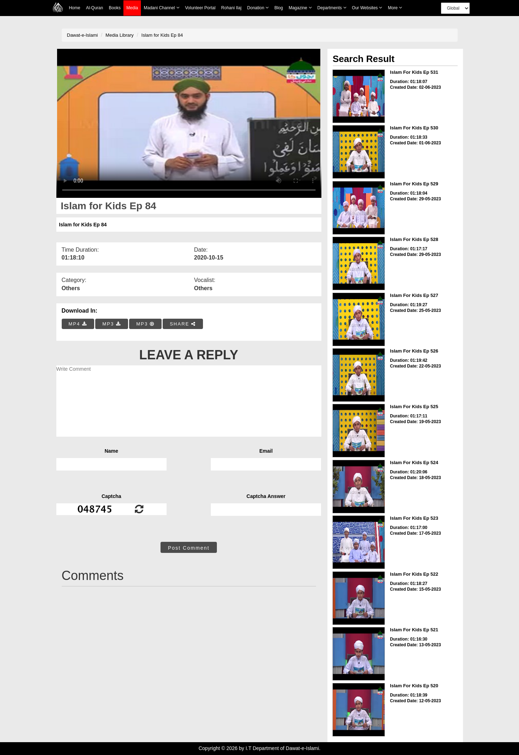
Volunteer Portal (200, 7)
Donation (258, 7)
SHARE (183, 324)
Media (132, 8)
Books (115, 7)
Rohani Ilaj (231, 7)
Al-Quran (94, 7)
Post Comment (189, 548)
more (395, 7)
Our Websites (367, 7)
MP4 (77, 324)
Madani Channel (161, 7)
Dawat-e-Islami (82, 35)
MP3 (111, 324)
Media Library (120, 35)
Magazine (300, 7)
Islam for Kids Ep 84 (162, 35)
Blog (278, 7)
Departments (331, 7)
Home (74, 7)
